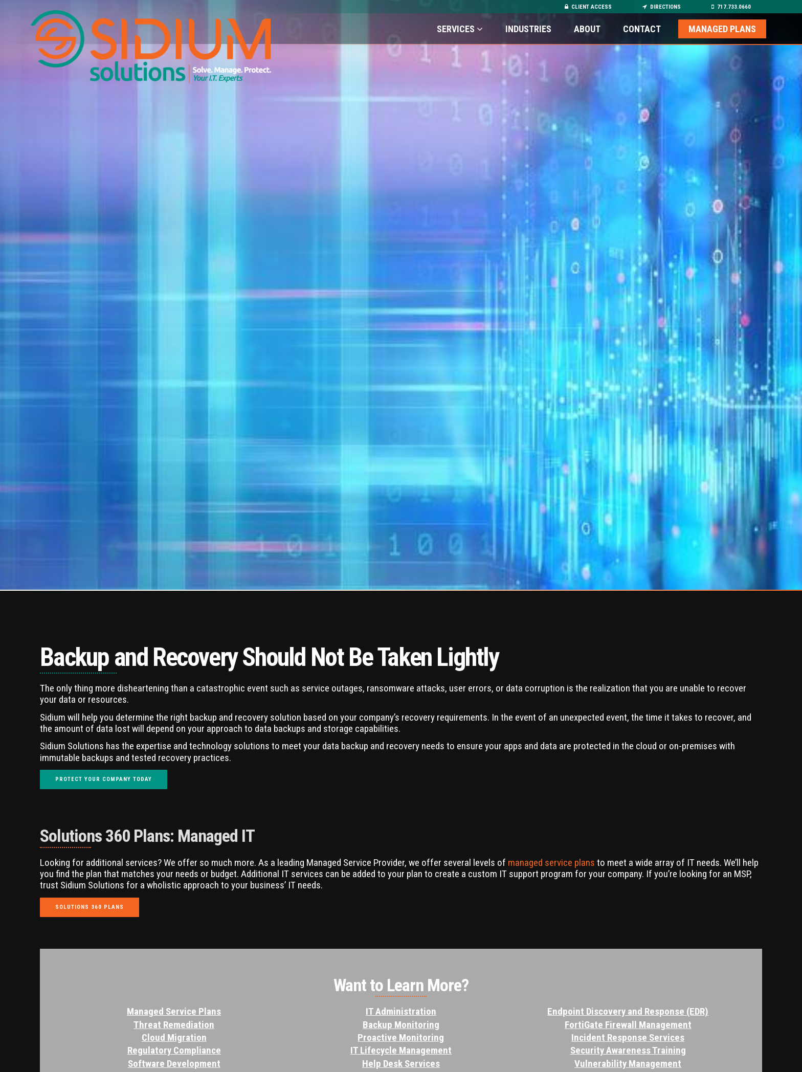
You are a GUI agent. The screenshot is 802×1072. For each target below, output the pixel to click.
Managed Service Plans (174, 1011)
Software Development (174, 1063)
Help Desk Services (401, 1063)
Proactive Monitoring (401, 1037)
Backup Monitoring (401, 1025)
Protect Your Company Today (103, 779)
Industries (529, 29)
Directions (661, 7)
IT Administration (401, 1011)
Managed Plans (722, 29)
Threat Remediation (173, 1025)
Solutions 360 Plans (89, 907)
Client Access (588, 7)
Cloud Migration (174, 1037)
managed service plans (552, 862)
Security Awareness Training (628, 1050)
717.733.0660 (731, 7)
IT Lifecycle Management (401, 1050)
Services (460, 29)
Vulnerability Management (627, 1063)
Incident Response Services (627, 1037)
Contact (642, 29)
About (587, 29)
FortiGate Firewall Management (628, 1025)
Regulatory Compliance (174, 1050)
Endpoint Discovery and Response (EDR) (627, 1011)
